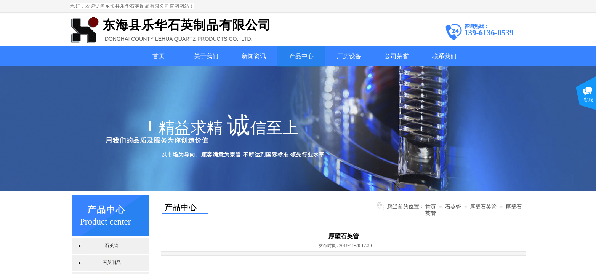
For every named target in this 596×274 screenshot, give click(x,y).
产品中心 (301, 56)
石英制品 (112, 262)
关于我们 (206, 56)
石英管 (453, 207)
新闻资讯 (254, 56)
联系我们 (444, 56)
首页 (158, 56)
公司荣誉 (397, 56)
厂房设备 (349, 56)
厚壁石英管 (483, 207)
